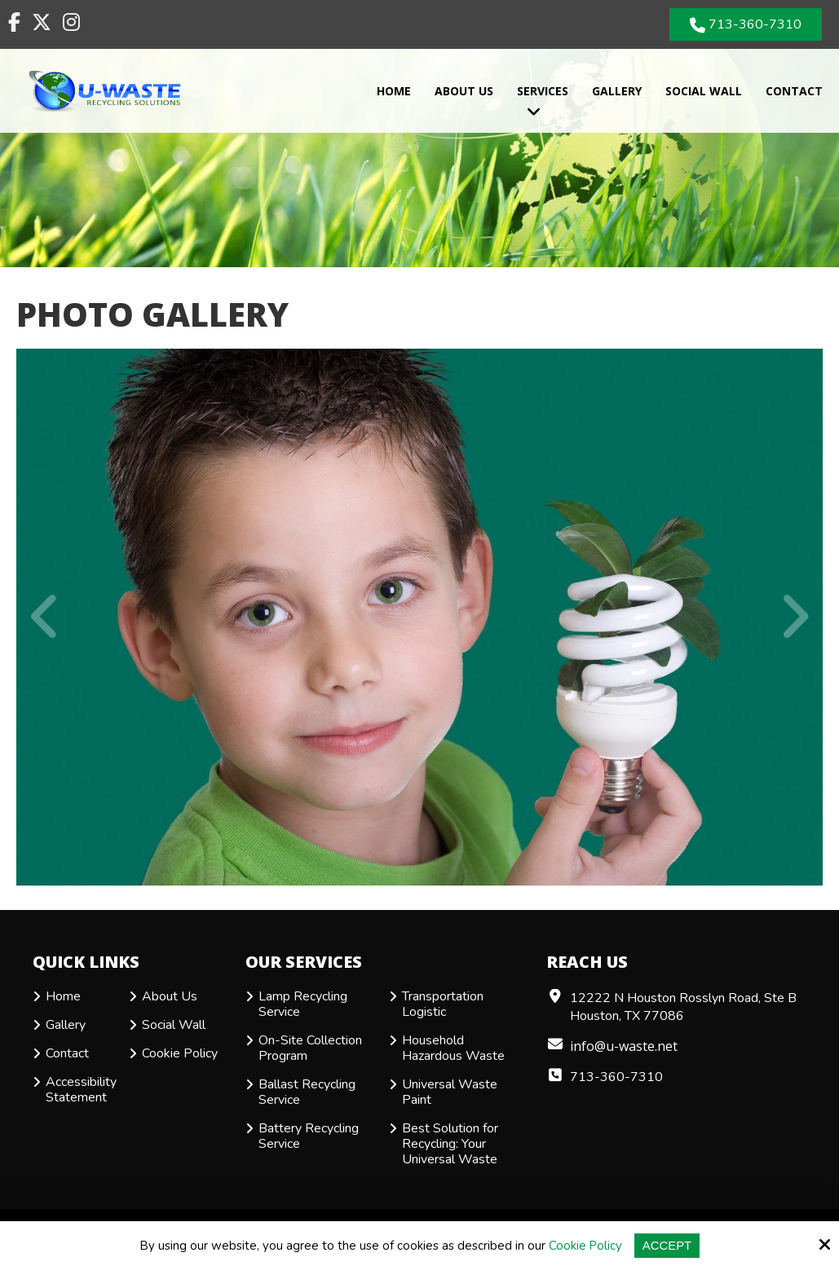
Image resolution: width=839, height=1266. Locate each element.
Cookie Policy (585, 1245)
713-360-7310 (746, 24)
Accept (667, 1245)
